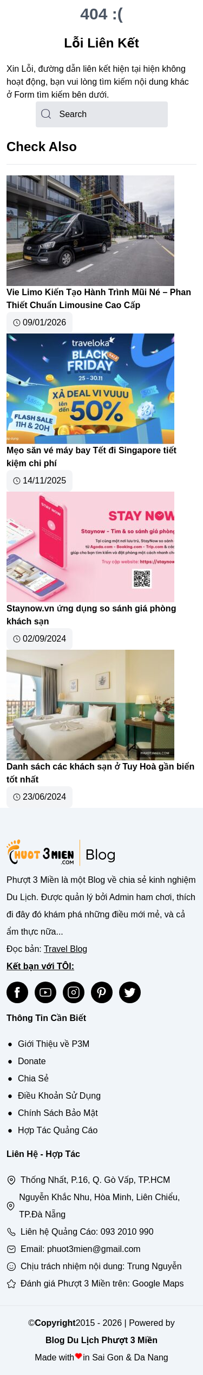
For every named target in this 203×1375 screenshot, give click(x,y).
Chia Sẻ (33, 1078)
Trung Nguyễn (154, 1266)
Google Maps (158, 1283)
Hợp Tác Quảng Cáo (57, 1130)
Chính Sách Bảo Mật (58, 1113)
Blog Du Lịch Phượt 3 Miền (101, 1340)
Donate (32, 1061)
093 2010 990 (127, 1231)
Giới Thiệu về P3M (53, 1044)
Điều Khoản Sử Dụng (59, 1095)
